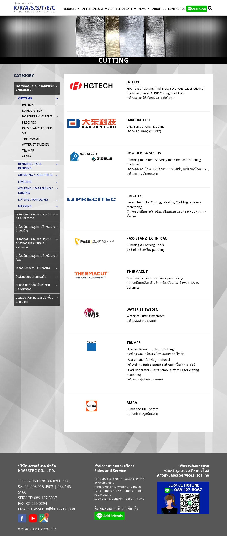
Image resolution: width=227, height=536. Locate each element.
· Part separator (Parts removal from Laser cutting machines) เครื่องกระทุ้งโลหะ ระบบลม (163, 374)
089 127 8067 (45, 497)
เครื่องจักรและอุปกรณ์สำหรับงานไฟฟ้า (37, 257)
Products (69, 9)
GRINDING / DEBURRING (37, 175)
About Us (159, 9)
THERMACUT (137, 271)
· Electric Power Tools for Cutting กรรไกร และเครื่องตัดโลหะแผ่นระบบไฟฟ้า (155, 351)
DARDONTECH (138, 119)
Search (210, 8)
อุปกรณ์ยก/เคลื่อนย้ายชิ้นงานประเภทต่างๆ (37, 287)
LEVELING (27, 182)
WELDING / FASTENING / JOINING (39, 190)
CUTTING (27, 98)
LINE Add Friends (196, 9)
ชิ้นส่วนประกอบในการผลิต (37, 276)
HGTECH (134, 82)
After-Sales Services (97, 9)
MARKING (27, 206)
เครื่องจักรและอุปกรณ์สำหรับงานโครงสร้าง (37, 229)
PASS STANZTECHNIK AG (147, 238)
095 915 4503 (41, 486)
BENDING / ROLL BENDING (39, 166)
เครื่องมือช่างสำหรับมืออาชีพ (37, 268)
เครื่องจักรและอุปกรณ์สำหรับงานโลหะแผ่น (37, 88)
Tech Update (123, 9)
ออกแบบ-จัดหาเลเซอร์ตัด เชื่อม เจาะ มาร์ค (37, 299)
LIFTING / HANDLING (35, 200)
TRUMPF (134, 342)
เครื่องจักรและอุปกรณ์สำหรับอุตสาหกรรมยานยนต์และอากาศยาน (37, 243)
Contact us (176, 9)
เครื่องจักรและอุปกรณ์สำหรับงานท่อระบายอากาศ (37, 216)
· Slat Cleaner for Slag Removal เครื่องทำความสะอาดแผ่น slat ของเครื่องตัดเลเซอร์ (161, 361)
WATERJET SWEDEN (142, 309)
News (142, 9)
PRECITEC (134, 195)
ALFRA (132, 402)
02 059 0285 (36, 480)
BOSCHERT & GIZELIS (144, 153)
